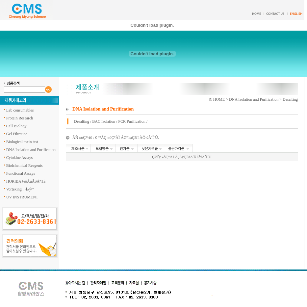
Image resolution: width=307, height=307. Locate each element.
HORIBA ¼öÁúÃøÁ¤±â (25, 181)
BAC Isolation (103, 121)
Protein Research (19, 118)
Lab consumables (20, 110)
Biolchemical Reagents (24, 165)
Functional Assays (20, 173)
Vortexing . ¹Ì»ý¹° (20, 189)
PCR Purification (131, 121)
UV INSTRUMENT (22, 197)
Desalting (81, 121)
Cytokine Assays (19, 157)
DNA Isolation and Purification (31, 149)
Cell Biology (16, 126)
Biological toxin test (22, 142)
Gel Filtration (17, 134)
